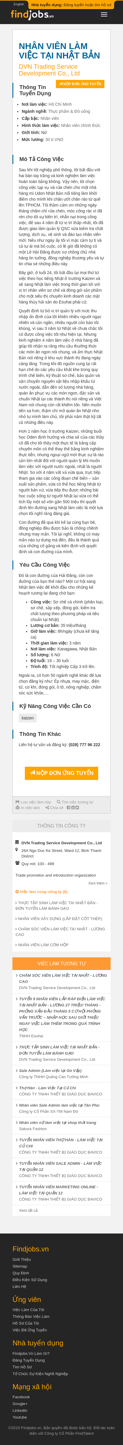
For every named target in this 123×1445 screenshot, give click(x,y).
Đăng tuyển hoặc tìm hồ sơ (71, 5)
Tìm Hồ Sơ (22, 1367)
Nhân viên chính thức (80, 125)
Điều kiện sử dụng (29, 1280)
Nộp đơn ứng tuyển (80, 84)
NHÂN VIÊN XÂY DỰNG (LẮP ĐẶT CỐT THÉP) (60, 919)
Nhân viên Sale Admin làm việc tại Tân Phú (59, 1105)
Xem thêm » (98, 883)
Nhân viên (50, 118)
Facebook (21, 1397)
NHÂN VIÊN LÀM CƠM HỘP (43, 945)
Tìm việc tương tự (75, 802)
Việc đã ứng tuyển (29, 1330)
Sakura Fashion (32, 1129)
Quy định (20, 1273)
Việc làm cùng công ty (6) (41, 892)
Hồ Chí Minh (60, 104)
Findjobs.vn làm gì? (30, 1353)
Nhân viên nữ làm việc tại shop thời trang (57, 1122)
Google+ (19, 1404)
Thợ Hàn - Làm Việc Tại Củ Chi (47, 1088)
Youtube (19, 1417)
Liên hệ (19, 1286)
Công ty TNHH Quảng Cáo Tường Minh (53, 1077)
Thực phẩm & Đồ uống (69, 111)
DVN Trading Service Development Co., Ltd (57, 988)
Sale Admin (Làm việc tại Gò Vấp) (50, 1070)
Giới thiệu (21, 1259)
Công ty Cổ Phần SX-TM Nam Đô (48, 1111)
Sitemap (19, 1266)
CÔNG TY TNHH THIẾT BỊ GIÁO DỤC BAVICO (60, 1094)
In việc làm (28, 807)
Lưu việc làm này (33, 802)
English (19, 4)
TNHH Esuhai (31, 1036)
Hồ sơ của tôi (25, 1323)
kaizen (27, 718)
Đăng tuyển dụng (28, 1360)
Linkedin (19, 1410)
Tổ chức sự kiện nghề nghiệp (40, 1374)
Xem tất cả (28, 1210)
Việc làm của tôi (28, 1310)
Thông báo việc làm (30, 1316)
